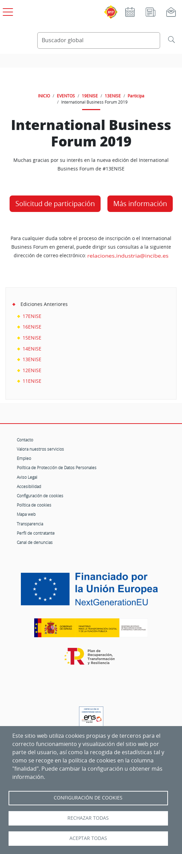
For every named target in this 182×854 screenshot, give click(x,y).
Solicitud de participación (55, 203)
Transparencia (30, 523)
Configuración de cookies (40, 495)
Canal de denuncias (35, 542)
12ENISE (32, 370)
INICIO (44, 95)
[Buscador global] (98, 40)
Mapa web (26, 514)
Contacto (25, 439)
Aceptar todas (88, 838)
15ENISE (32, 337)
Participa (136, 95)
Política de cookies (34, 505)
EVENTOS (66, 95)
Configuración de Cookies (88, 798)
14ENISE (32, 348)
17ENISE (32, 316)
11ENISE (32, 381)
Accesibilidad (29, 486)
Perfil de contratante (36, 533)
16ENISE (32, 326)
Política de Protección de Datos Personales (56, 467)
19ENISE (90, 95)
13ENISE (113, 95)
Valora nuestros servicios (40, 449)
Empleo (24, 458)
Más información (140, 203)
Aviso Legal (27, 477)
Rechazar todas (88, 818)
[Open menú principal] (7, 10)
